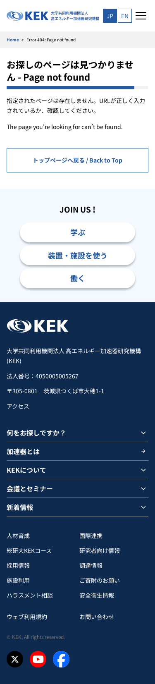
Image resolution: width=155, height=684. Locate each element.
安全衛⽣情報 (96, 595)
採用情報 (18, 565)
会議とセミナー (30, 488)
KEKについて (26, 470)
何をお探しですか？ (36, 433)
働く (77, 278)
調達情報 (91, 565)
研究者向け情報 (99, 550)
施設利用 (18, 580)
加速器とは (23, 451)
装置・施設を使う (77, 255)
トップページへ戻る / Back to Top (77, 160)
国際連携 (91, 535)
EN (125, 16)
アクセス (18, 406)
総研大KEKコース (29, 550)
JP (110, 16)
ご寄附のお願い (99, 580)
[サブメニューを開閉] (143, 433)
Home (13, 39)
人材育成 (18, 535)
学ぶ (77, 232)
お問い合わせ (96, 616)
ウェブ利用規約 (27, 616)
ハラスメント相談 (30, 595)
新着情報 (20, 507)
